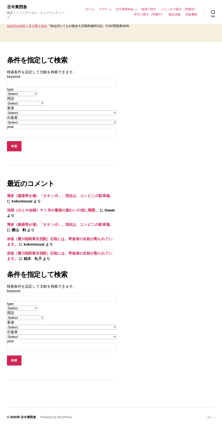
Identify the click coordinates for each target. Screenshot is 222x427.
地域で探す (148, 9)
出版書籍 (191, 14)
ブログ (103, 9)
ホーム (89, 9)
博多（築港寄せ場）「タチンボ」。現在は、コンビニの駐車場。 (60, 196)
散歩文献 (175, 14)
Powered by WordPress (56, 417)
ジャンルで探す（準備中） (179, 9)
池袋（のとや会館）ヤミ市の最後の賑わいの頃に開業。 (53, 210)
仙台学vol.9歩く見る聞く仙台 (27, 26)
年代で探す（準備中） (149, 14)
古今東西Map (125, 9)
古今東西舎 (17, 7)
